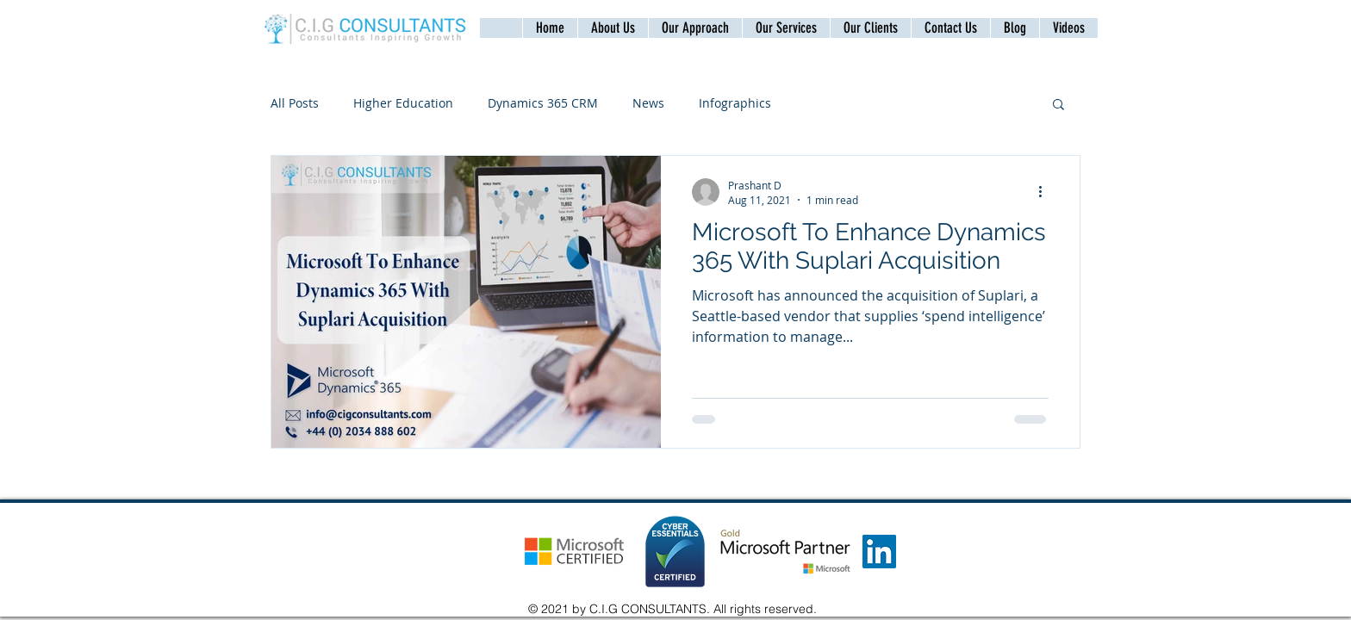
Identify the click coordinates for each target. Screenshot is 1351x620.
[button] (950, 28)
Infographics (735, 103)
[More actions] (1046, 192)
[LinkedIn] (879, 551)
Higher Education (403, 103)
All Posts (295, 103)
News (648, 103)
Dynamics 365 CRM (543, 103)
